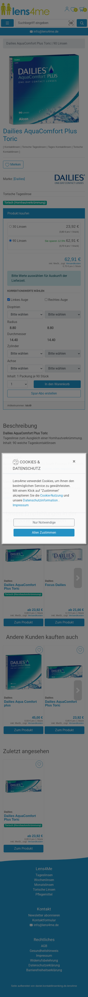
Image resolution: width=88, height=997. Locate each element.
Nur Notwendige (44, 522)
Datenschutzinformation (40, 500)
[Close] (60, 461)
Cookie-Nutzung (51, 495)
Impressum (21, 505)
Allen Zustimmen (44, 532)
